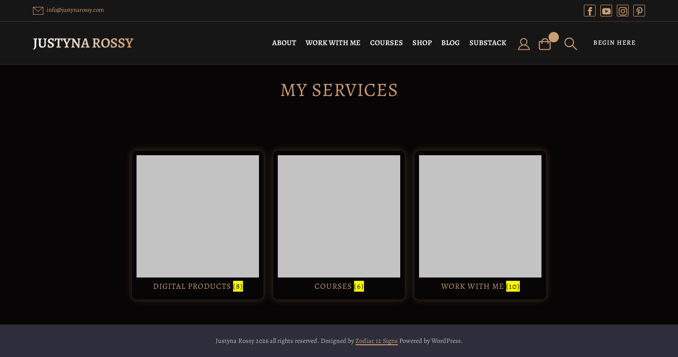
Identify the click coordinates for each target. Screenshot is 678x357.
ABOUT (284, 43)
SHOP (422, 43)
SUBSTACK (487, 43)
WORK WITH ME (333, 43)
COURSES (386, 43)
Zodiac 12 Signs (376, 340)
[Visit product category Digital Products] (198, 225)
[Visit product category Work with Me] (480, 225)
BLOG (450, 43)
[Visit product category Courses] (339, 225)
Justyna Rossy (83, 42)
